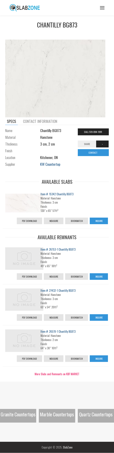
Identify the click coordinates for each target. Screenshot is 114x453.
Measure (53, 221)
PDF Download (29, 221)
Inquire (99, 221)
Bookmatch (76, 221)
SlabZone (67, 447)
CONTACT (93, 152)
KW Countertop (50, 164)
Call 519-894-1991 (93, 132)
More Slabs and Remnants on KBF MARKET (57, 374)
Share (87, 144)
